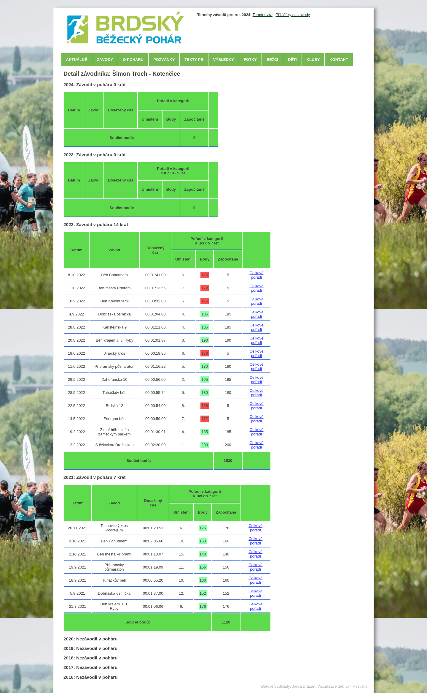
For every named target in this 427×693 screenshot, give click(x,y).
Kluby (313, 59)
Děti (292, 59)
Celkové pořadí (257, 275)
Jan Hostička (356, 686)
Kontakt (338, 59)
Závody (105, 59)
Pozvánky (164, 59)
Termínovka (263, 14)
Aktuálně (76, 59)
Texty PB (193, 59)
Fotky (250, 59)
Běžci (272, 59)
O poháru (133, 59)
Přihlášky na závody (292, 14)
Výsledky (223, 59)
